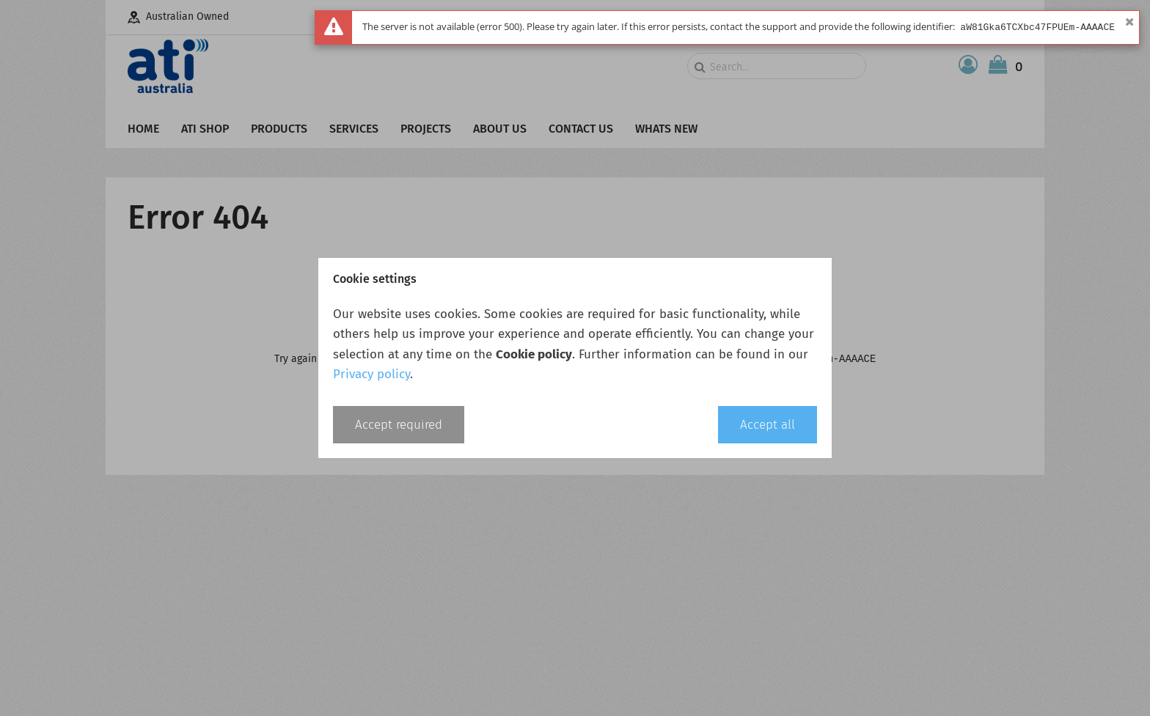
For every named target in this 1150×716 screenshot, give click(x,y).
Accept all (767, 424)
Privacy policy (371, 374)
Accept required (398, 424)
